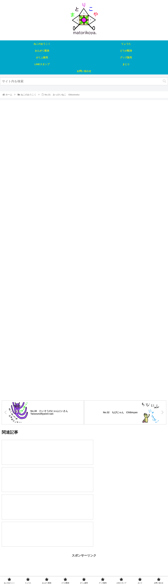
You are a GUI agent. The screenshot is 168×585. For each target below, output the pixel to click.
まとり (133, 574)
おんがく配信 (54, 574)
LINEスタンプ (118, 574)
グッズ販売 (102, 574)
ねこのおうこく (21, 574)
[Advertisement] (84, 528)
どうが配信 (70, 574)
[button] (164, 81)
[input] (84, 81)
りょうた (38, 574)
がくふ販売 (86, 574)
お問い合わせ (148, 574)
